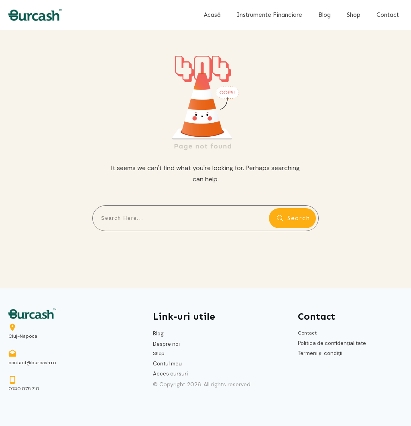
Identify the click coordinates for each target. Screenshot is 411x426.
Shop (159, 353)
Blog (158, 333)
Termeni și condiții (320, 353)
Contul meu (167, 363)
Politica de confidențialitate (332, 343)
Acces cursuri (170, 373)
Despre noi (166, 344)
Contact (307, 333)
